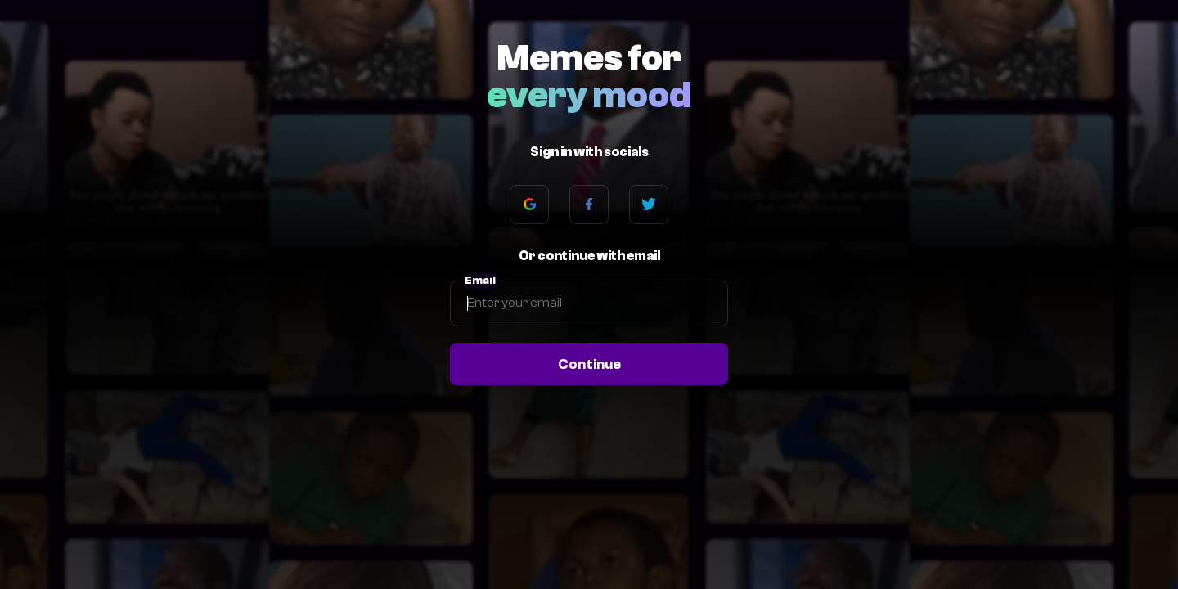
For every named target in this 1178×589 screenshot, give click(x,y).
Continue (589, 364)
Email (480, 280)
